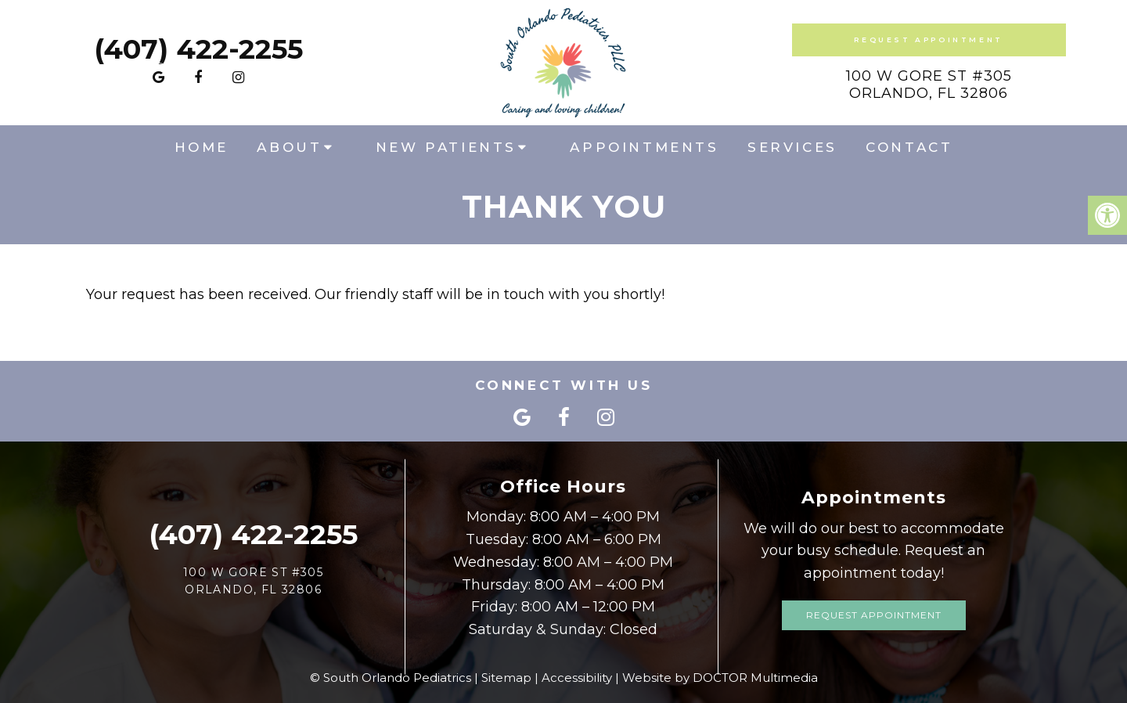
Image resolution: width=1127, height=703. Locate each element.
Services (792, 147)
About (289, 147)
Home (202, 147)
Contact (909, 147)
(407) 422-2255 (198, 49)
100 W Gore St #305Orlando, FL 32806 (929, 84)
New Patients (446, 147)
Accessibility (577, 677)
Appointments (644, 147)
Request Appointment (928, 39)
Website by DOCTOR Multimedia (720, 677)
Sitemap (506, 677)
